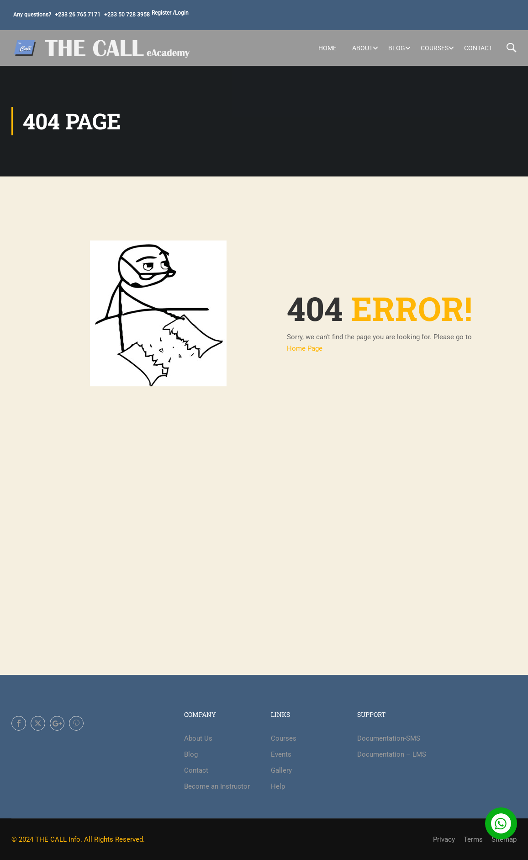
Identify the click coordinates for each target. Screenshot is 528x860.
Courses (435, 48)
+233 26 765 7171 (77, 14)
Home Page (304, 348)
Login (182, 13)
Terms (473, 839)
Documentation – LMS (391, 754)
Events (281, 754)
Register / (163, 13)
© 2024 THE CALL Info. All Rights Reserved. (78, 839)
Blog (396, 48)
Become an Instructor (217, 786)
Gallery (281, 770)
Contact (478, 48)
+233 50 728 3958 (127, 14)
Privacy (444, 839)
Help (278, 786)
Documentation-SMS (388, 738)
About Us (198, 738)
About (362, 48)
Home (327, 48)
